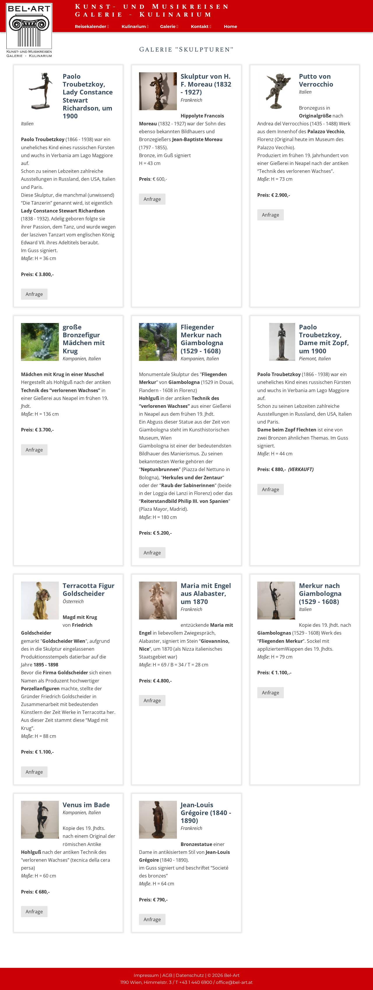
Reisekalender (90, 26)
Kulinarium (134, 26)
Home (230, 26)
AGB (167, 975)
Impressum (146, 975)
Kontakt (199, 26)
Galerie (168, 26)
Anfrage (34, 294)
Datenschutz (190, 975)
